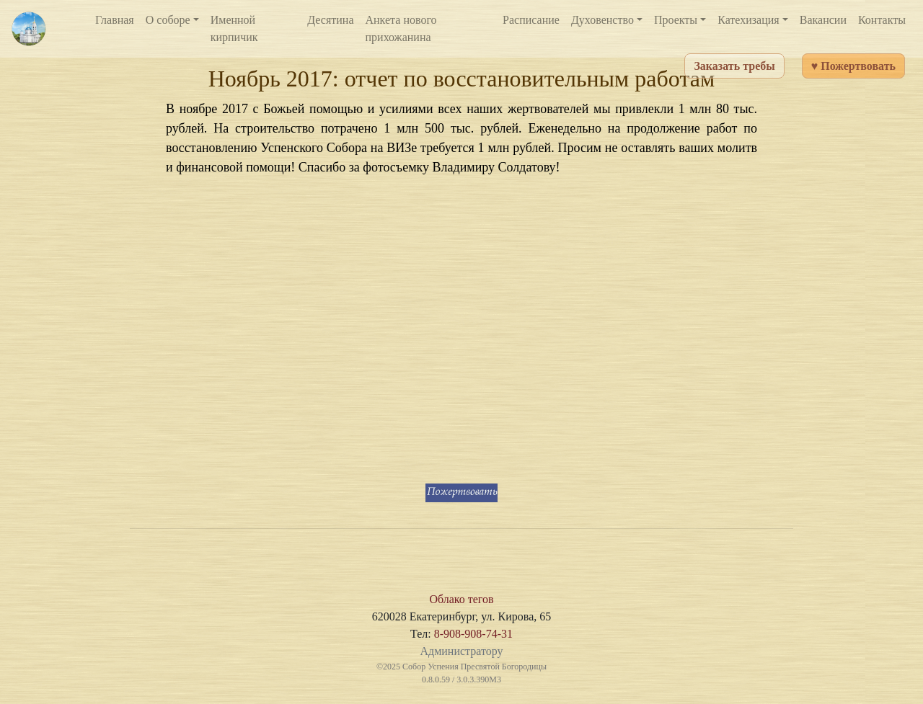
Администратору (461, 651)
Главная (114, 20)
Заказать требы (734, 66)
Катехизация (748, 20)
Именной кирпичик (234, 28)
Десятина (330, 20)
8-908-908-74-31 (473, 634)
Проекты (675, 20)
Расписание (531, 20)
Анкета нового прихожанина (401, 28)
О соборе (168, 20)
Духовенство (602, 20)
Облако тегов (461, 599)
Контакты (882, 20)
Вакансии (823, 20)
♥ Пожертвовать (853, 66)
